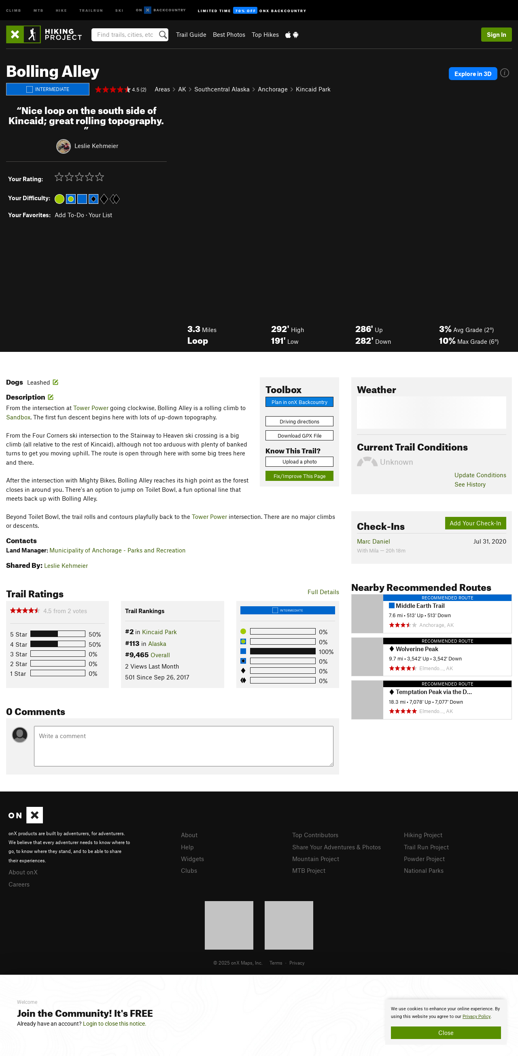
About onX (23, 872)
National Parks (424, 870)
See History (470, 484)
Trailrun (91, 10)
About (189, 834)
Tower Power (90, 407)
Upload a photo (299, 461)
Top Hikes (265, 34)
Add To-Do (69, 214)
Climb (13, 10)
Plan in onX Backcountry (299, 402)
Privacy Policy (476, 1016)
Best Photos (229, 34)
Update (480, 474)
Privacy (297, 962)
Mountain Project (315, 858)
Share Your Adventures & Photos (336, 847)
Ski (119, 10)
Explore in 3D (473, 73)
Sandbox (18, 417)
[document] (446, 1022)
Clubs (189, 870)
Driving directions (299, 421)
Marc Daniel (373, 541)
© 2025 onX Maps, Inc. (238, 962)
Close (446, 1032)
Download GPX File (300, 435)
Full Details (323, 591)
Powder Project (424, 858)
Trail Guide (191, 34)
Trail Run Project (426, 847)
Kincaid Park (313, 89)
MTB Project (308, 870)
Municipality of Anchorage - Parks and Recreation (117, 550)
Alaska (157, 643)
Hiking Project (423, 834)
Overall (160, 654)
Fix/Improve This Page (300, 476)
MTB (39, 10)
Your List (100, 214)
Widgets (192, 858)
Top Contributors (315, 834)
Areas (162, 89)
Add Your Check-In (475, 523)
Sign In (496, 34)
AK (182, 89)
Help (187, 847)
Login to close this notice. (114, 1023)
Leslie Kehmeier (96, 145)
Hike (61, 10)
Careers (19, 884)
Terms (276, 962)
